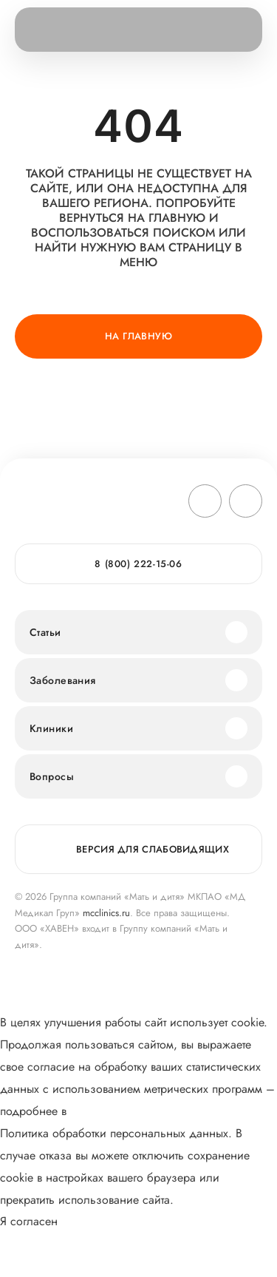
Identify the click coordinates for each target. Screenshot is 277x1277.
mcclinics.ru (106, 913)
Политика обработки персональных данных (114, 1133)
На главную (138, 336)
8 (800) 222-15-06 (138, 564)
